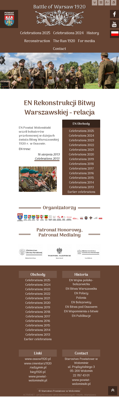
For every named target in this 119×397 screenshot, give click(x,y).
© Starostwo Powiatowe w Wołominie (59, 391)
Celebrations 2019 (81, 159)
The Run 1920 (64, 41)
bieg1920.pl (38, 372)
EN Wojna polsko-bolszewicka (81, 282)
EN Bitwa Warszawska (81, 288)
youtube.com (115, 24)
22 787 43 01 (81, 375)
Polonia (81, 297)
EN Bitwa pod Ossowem (81, 307)
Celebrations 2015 (81, 178)
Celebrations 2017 (81, 168)
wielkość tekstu (107, 2)
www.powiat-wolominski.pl (38, 378)
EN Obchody (81, 123)
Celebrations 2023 (81, 140)
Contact (59, 49)
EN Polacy (81, 293)
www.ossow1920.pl (38, 359)
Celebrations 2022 (81, 145)
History (93, 33)
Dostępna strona (113, 2)
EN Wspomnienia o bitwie (81, 311)
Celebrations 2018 (81, 164)
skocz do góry (112, 391)
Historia (81, 275)
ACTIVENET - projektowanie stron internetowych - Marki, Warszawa (59, 395)
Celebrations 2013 (81, 187)
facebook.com (115, 14)
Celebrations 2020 (81, 154)
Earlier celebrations (81, 192)
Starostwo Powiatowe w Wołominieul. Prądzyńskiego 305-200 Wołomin (81, 365)
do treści (94, 2)
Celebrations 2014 (81, 182)
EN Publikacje (81, 316)
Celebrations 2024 (68, 33)
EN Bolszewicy (81, 302)
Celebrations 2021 (81, 149)
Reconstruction (37, 41)
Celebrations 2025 (35, 33)
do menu (101, 2)
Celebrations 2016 (81, 173)
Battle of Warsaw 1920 (59, 7)
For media (86, 41)
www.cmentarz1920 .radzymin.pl (38, 365)
